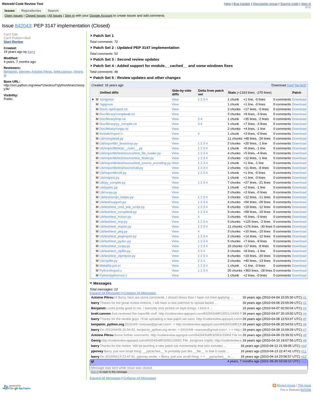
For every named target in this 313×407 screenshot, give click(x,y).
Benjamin (10, 71)
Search (53, 10)
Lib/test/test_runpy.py (115, 246)
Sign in (306, 4)
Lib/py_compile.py (112, 182)
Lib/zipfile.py (108, 261)
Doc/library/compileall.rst (117, 114)
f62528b (306, 390)
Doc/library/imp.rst (113, 119)
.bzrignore (107, 99)
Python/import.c (111, 270)
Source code (289, 4)
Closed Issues (35, 15)
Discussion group (265, 4)
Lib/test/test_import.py (115, 226)
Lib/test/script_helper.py (117, 197)
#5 (305, 319)
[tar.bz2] (300, 85)
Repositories (31, 10)
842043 (23, 25)
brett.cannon (63, 71)
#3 (305, 308)
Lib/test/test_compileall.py (118, 212)
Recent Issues (286, 385)
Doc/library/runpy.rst (114, 129)
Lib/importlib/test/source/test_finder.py (127, 158)
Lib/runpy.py (108, 192)
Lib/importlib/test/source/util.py (121, 168)
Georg (78, 71)
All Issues (55, 15)
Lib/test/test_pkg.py (113, 231)
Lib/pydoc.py (109, 187)
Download (299, 99)
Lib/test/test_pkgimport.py (118, 236)
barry (31, 52)
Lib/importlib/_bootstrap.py (119, 143)
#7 (305, 329)
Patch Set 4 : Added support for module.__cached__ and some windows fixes (164, 66)
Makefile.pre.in (110, 265)
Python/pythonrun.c (113, 275)
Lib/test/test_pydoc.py (115, 241)
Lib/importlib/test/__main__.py (121, 148)
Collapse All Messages (139, 293)
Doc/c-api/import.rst (114, 109)
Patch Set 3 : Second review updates (128, 59)
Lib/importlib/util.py (113, 173)
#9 (305, 340)
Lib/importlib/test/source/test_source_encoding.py (135, 163)
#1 (305, 297)
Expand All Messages (105, 293)
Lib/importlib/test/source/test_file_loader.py (130, 153)
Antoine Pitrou (42, 71)
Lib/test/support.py (113, 202)
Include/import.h (111, 133)
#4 (305, 313)
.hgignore (106, 104)
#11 (303, 351)
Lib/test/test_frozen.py (115, 217)
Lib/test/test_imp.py (113, 221)
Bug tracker (242, 4)
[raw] (290, 85)
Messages (102, 283)
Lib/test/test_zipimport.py (117, 256)
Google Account (100, 15)
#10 (303, 346)
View (175, 99)
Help (227, 4)
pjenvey (24, 71)
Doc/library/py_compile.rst (118, 124)
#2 (305, 303)
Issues (10, 10)
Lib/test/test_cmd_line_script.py (122, 207)
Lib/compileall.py (111, 138)
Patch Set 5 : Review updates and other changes (138, 78)
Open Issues (14, 15)
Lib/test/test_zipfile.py (115, 251)
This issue (304, 385)
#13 (303, 361)
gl (5, 75)
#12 (303, 356)
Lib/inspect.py (109, 177)
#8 (305, 335)
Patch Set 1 (105, 35)
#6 (305, 324)
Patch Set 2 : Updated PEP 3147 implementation (138, 47)
